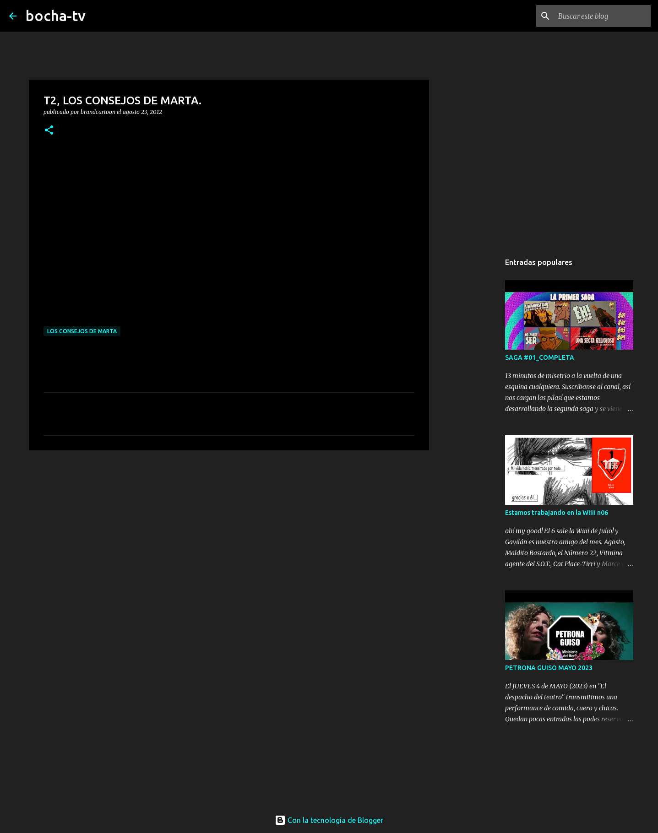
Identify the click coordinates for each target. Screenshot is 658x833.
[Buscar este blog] (603, 16)
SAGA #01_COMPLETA (539, 357)
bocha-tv (56, 15)
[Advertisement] (229, 528)
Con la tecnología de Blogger (329, 820)
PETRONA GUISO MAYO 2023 (549, 667)
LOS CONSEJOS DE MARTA (82, 331)
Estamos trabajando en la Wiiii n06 (556, 512)
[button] (49, 130)
